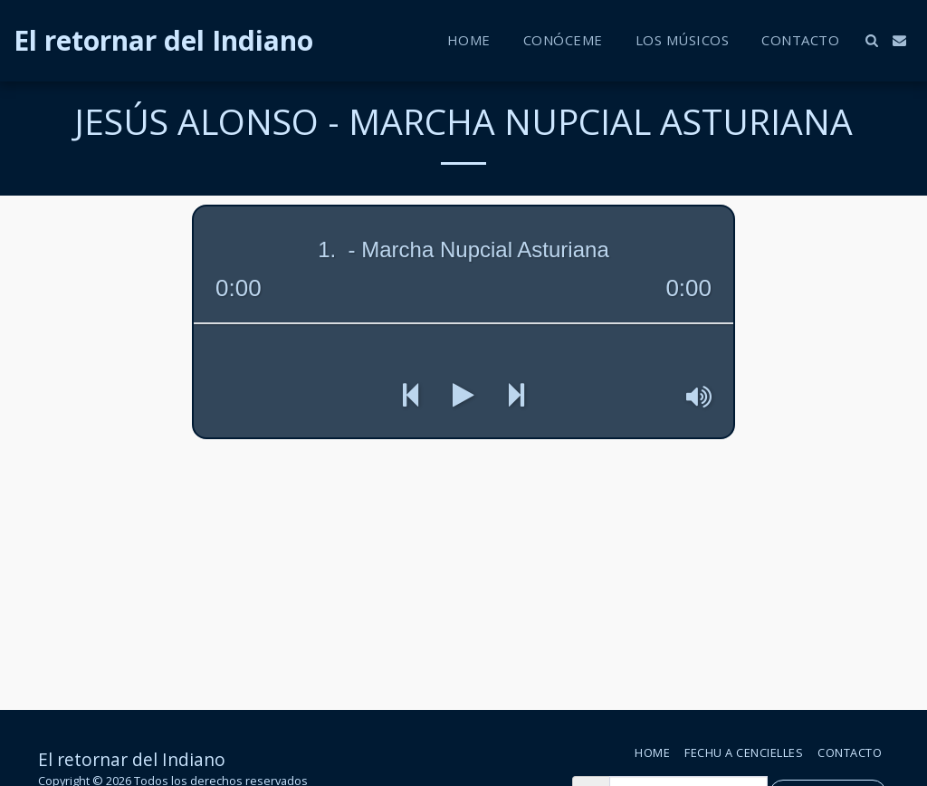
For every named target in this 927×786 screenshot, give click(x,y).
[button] (871, 40)
